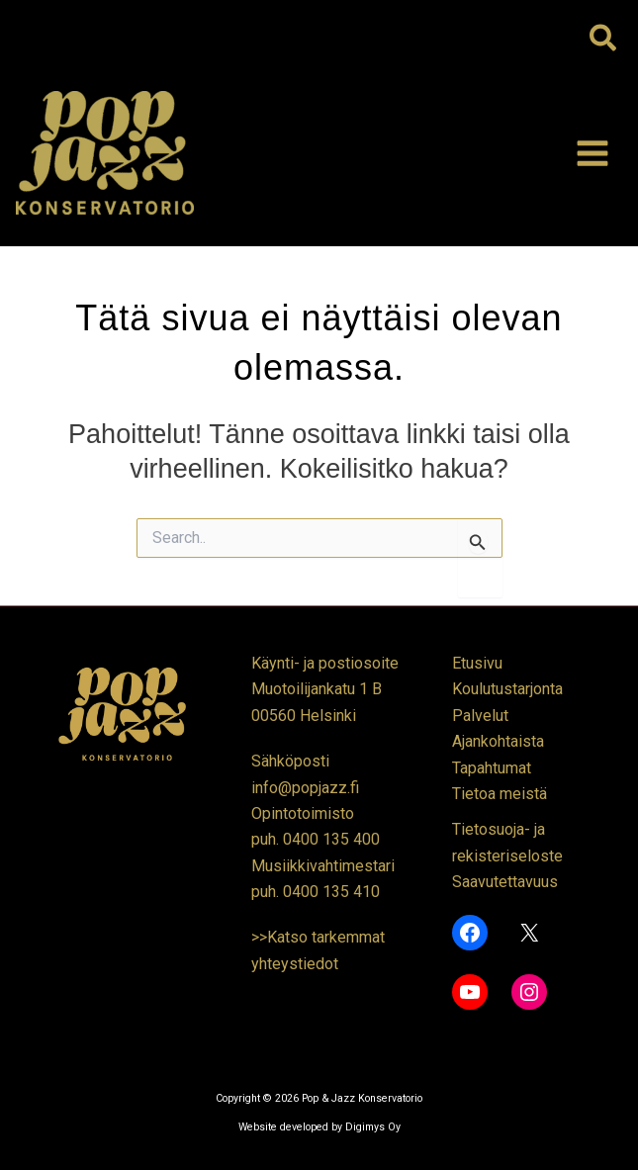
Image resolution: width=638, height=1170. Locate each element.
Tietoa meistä (499, 793)
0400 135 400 (331, 839)
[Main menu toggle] (592, 153)
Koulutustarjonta (507, 688)
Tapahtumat (491, 768)
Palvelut (480, 715)
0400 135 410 (331, 891)
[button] (604, 39)
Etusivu (477, 663)
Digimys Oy (373, 1127)
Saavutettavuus (505, 881)
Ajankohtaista (498, 741)
